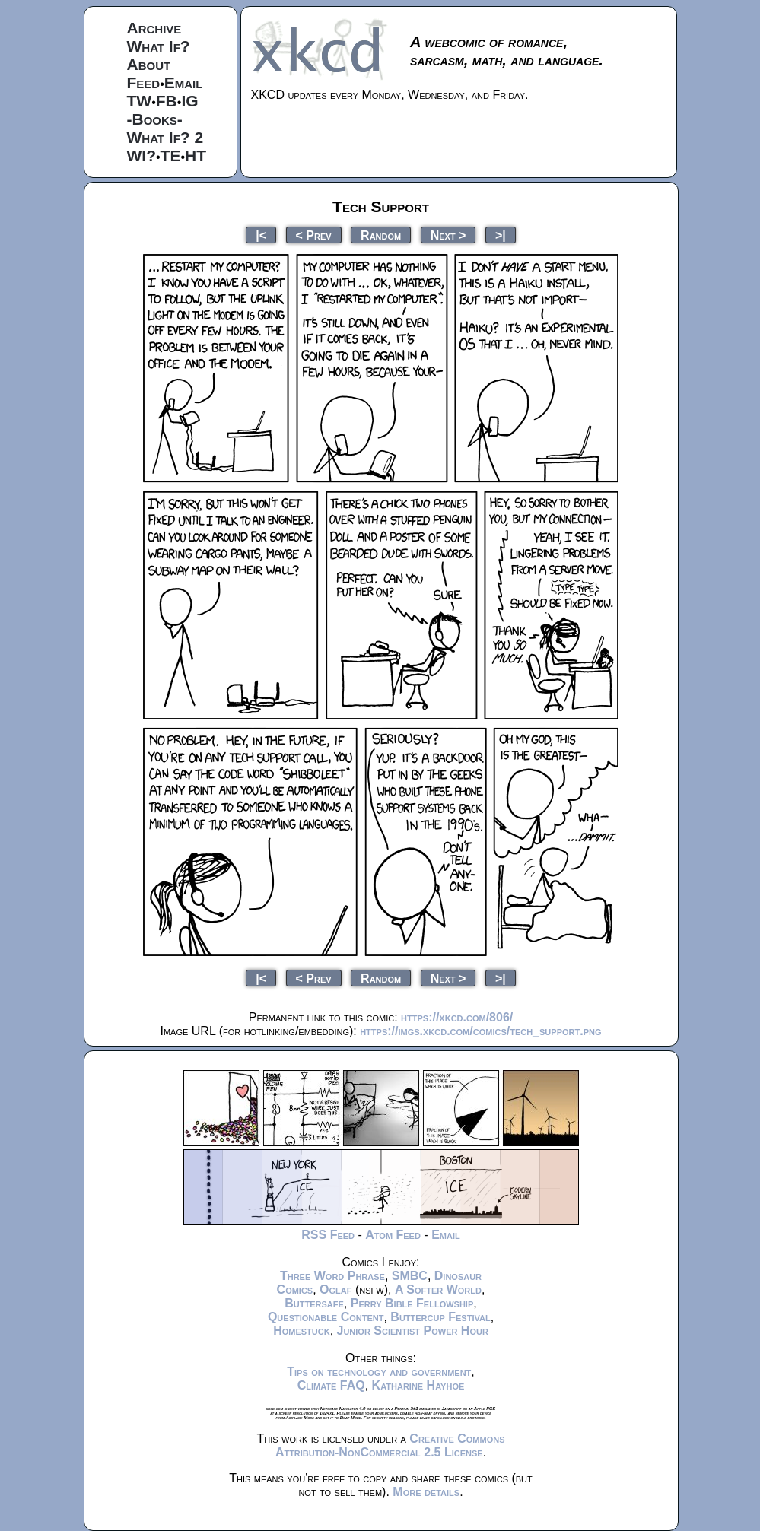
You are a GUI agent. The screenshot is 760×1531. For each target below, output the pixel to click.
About (149, 64)
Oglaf (335, 1289)
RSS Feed (328, 1234)
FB (166, 101)
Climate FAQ (331, 1385)
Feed (144, 82)
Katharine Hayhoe (418, 1385)
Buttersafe (314, 1303)
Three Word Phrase (332, 1275)
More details (426, 1491)
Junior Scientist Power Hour (412, 1330)
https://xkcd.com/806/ (457, 1017)
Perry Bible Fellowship (412, 1303)
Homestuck (301, 1330)
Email (183, 82)
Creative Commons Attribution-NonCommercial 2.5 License (390, 1445)
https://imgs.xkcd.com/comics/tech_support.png (480, 1030)
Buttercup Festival (440, 1316)
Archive (154, 28)
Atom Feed (393, 1234)
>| (500, 234)
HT (195, 155)
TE (171, 155)
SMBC (410, 1275)
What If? (158, 46)
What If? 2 (165, 137)
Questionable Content (326, 1316)
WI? (141, 155)
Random (381, 234)
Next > (448, 234)
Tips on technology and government (379, 1371)
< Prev (314, 234)
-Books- (155, 119)
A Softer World (438, 1289)
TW (139, 101)
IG (189, 101)
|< (261, 234)
